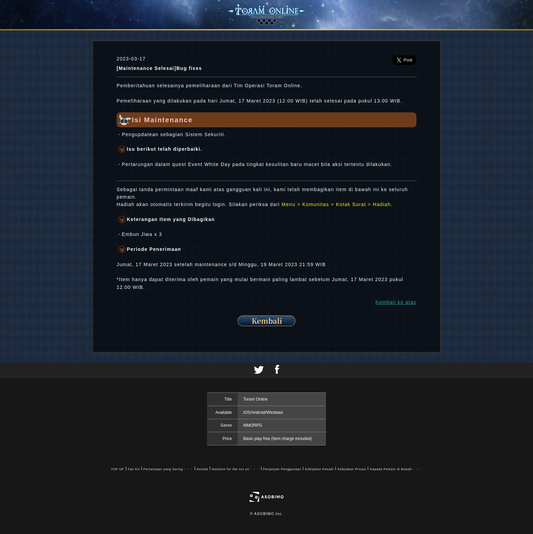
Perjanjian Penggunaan (282, 469)
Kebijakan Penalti (319, 469)
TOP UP (117, 469)
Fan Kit (134, 469)
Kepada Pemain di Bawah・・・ (396, 469)
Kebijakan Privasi (352, 469)
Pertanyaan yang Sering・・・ (168, 469)
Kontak (202, 469)
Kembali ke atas (395, 302)
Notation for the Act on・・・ (235, 469)
